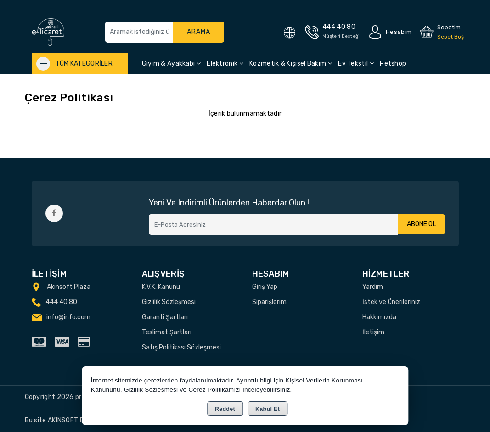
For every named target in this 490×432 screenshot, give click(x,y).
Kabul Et (267, 409)
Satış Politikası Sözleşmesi (181, 347)
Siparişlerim (269, 302)
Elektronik (225, 63)
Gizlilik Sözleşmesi (169, 302)
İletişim (373, 332)
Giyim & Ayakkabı (171, 63)
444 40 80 (61, 302)
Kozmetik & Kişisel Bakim (290, 63)
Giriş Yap (264, 287)
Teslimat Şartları (166, 332)
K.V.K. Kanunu (161, 287)
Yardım (372, 287)
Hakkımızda (379, 317)
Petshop (393, 63)
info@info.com (68, 317)
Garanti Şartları (165, 317)
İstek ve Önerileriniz (391, 302)
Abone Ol (421, 224)
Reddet (225, 409)
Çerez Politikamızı (214, 389)
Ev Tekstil (356, 63)
